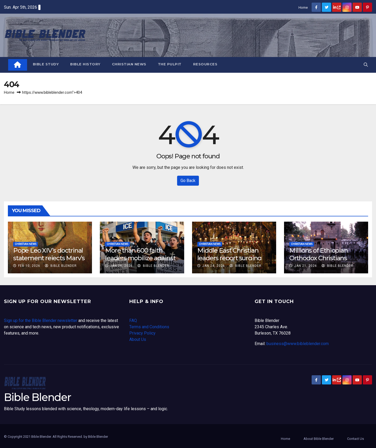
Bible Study (46, 64)
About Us (137, 339)
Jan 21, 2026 (305, 266)
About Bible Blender (318, 439)
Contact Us (355, 439)
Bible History (85, 64)
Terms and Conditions (149, 326)
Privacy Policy (142, 333)
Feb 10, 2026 (29, 266)
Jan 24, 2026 (213, 266)
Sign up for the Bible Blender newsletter (40, 320)
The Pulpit (170, 64)
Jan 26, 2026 (121, 266)
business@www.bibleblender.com (297, 343)
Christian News (129, 64)
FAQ (133, 320)
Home (303, 7)
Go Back (188, 180)
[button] (366, 64)
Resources (205, 64)
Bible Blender (61, 266)
